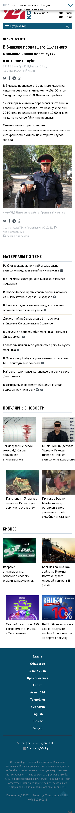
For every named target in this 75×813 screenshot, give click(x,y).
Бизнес (37, 721)
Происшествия (14, 39)
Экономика (37, 671)
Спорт (37, 685)
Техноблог (37, 699)
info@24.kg (41, 748)
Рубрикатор (16, 26)
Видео (37, 728)
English (37, 714)
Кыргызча (37, 707)
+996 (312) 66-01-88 (42, 743)
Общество (37, 664)
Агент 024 (37, 692)
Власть (37, 656)
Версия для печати (16, 236)
